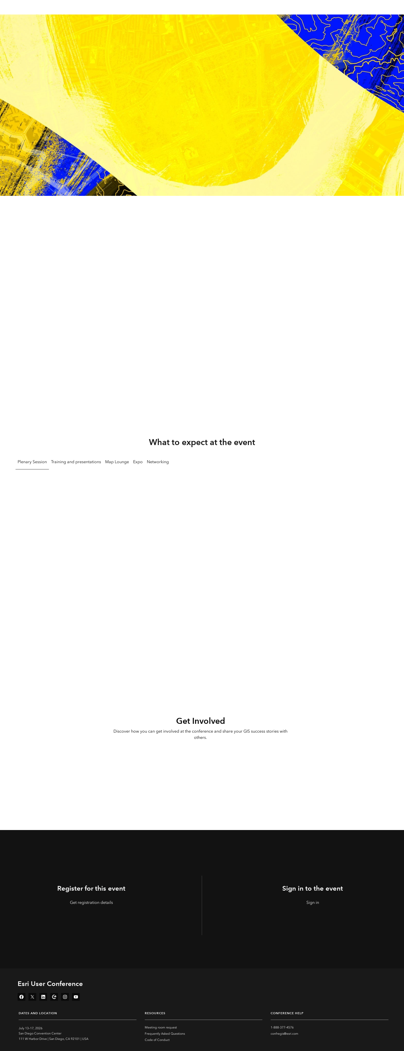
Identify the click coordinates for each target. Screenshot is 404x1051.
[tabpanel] (202, 540)
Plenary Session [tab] (32, 461)
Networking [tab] (158, 461)
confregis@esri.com (284, 1033)
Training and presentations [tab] (76, 461)
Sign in (312, 902)
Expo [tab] (138, 461)
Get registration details (91, 902)
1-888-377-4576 (282, 1027)
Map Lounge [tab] (117, 461)
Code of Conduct (157, 1040)
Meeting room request (161, 1027)
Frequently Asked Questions (165, 1033)
